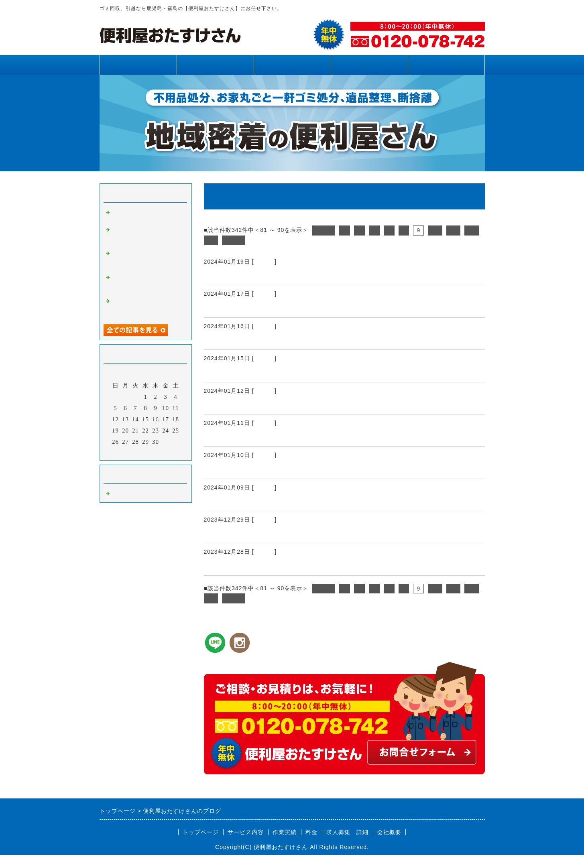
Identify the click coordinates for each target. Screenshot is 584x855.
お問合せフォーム (446, 65)
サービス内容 (215, 65)
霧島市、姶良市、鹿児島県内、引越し (269, 340)
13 (211, 240)
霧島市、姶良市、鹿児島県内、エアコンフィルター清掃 (299, 437)
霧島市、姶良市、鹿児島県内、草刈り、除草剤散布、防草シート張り (322, 566)
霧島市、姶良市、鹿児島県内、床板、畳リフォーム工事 (299, 275)
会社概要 (389, 832)
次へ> (233, 240)
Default (264, 261)
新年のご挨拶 (227, 501)
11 (453, 230)
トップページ (138, 65)
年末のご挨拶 (227, 533)
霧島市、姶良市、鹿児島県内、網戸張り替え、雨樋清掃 (147, 283)
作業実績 (292, 65)
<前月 (128, 452)
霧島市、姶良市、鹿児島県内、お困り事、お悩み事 (291, 404)
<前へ (324, 230)
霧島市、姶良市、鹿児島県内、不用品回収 (276, 372)
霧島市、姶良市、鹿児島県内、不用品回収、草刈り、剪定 (147, 259)
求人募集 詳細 (347, 832)
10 (435, 230)
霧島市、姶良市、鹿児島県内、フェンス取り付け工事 (295, 308)
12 (471, 230)
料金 (369, 65)
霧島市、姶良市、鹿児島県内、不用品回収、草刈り (147, 307)
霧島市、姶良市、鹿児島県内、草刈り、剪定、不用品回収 (147, 235)
